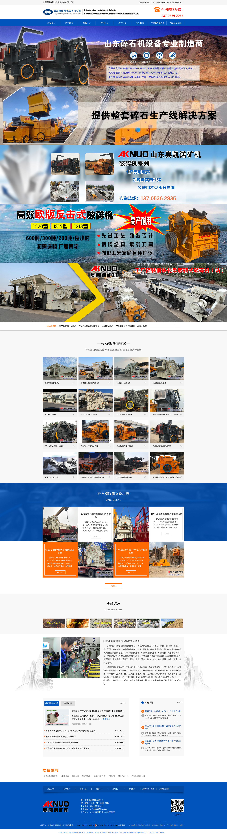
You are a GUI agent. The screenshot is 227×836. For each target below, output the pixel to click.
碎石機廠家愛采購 (138, 776)
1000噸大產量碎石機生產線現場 (95, 477)
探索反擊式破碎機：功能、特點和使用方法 (163, 711)
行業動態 (68, 703)
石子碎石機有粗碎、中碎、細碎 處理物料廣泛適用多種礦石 (70, 731)
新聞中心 (104, 23)
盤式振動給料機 (99, 776)
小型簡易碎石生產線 (131, 477)
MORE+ (96, 537)
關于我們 (69, 23)
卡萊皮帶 (111, 776)
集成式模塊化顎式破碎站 (95, 383)
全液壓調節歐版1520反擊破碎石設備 (167, 477)
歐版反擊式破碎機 (50, 776)
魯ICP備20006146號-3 (85, 825)
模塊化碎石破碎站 (131, 383)
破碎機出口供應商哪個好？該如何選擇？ (63, 742)
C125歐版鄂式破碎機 (67, 326)
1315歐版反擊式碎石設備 (59, 446)
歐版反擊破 (145, 2)
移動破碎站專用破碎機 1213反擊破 (167, 414)
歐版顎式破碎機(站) (59, 383)
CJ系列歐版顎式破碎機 (125, 326)
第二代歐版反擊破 (167, 383)
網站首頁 (51, 23)
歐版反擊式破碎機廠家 (131, 446)
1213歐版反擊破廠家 (131, 414)
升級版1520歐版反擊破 (95, 446)
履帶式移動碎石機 (59, 477)
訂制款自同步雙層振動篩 (89, 326)
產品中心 (87, 23)
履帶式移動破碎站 (162, 2)
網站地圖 (178, 2)
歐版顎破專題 (175, 23)
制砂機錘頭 (65, 776)
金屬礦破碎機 (107, 326)
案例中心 (122, 23)
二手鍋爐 (75, 776)
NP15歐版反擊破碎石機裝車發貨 (166, 514)
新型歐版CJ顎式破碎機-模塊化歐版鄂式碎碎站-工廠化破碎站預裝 (99, 711)
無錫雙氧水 (86, 776)
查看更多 (106, 719)
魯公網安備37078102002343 (107, 825)
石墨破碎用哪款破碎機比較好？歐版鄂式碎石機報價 (67, 748)
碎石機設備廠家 (59, 414)
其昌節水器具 (123, 776)
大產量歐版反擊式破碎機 (167, 446)
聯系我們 (140, 23)
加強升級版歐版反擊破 (95, 414)
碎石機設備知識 (52, 703)
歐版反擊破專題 (157, 23)
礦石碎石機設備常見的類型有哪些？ (61, 737)
